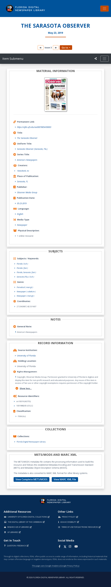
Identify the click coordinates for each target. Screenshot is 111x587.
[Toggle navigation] (104, 9)
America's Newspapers (27, 159)
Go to (65, 47)
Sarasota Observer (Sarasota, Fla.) (32, 149)
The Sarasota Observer (27, 138)
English (20, 214)
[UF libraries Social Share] (95, 58)
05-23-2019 (21, 203)
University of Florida (26, 355)
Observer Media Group (27, 192)
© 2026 (55, 577)
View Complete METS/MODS (31, 479)
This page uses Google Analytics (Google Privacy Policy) (55, 565)
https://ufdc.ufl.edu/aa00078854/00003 (34, 127)
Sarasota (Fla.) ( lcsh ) (25, 276)
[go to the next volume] (56, 47)
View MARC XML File (65, 479)
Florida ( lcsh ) (22, 263)
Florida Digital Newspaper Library (31, 441)
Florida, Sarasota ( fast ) (26, 272)
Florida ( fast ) (22, 268)
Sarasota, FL (22, 181)
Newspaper (22, 225)
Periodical (25, 287)
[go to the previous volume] (40, 47)
